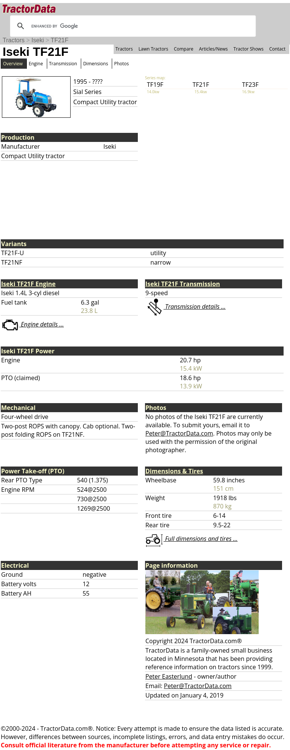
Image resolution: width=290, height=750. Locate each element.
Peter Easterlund (168, 676)
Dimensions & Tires (174, 471)
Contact (277, 49)
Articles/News (213, 49)
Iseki (37, 40)
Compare (183, 49)
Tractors (14, 40)
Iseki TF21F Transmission (182, 284)
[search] (131, 26)
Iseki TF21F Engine (28, 284)
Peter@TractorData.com (179, 433)
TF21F (59, 40)
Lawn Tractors (153, 49)
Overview (13, 63)
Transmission (63, 63)
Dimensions (95, 63)
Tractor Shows (248, 49)
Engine (36, 63)
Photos (121, 63)
